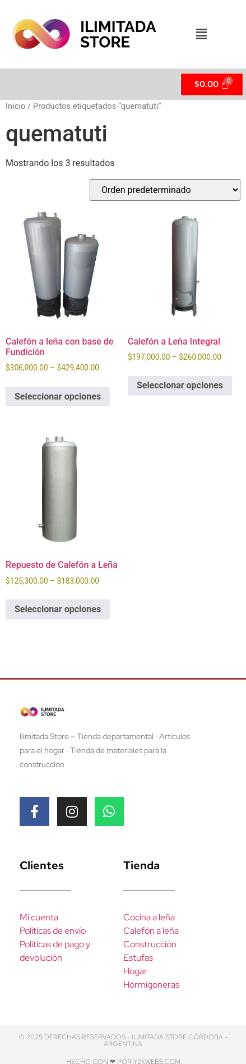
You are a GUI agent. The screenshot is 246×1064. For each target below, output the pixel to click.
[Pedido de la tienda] (165, 190)
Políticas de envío (53, 931)
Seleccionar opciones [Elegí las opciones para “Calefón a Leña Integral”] (180, 385)
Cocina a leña (149, 917)
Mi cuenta (39, 917)
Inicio (15, 106)
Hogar (135, 971)
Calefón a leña (151, 931)
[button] (201, 34)
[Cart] (212, 84)
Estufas (138, 958)
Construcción (150, 944)
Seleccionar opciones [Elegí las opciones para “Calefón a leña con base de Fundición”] (58, 396)
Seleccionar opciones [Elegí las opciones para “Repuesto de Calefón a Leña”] (58, 609)
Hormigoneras (151, 984)
